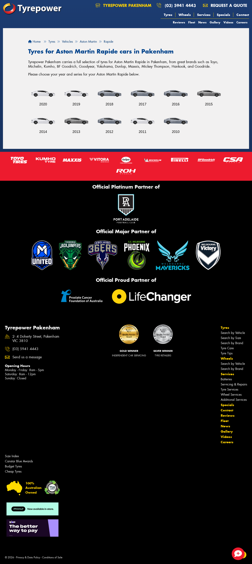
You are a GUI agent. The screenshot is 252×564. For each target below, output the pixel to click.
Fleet (191, 22)
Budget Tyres (13, 466)
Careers (241, 22)
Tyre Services (229, 389)
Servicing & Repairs (234, 384)
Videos (228, 22)
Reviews (179, 22)
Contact (242, 15)
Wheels (185, 15)
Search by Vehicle (233, 333)
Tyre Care (227, 348)
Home (34, 42)
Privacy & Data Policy (28, 557)
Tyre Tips (227, 353)
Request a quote (225, 5)
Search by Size (231, 338)
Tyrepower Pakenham (123, 5)
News (202, 22)
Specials (223, 15)
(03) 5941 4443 (180, 5)
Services (203, 15)
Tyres (168, 15)
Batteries (226, 379)
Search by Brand (232, 343)
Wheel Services (231, 395)
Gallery (215, 22)
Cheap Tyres (13, 471)
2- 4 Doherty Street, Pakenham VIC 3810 (35, 338)
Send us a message (27, 357)
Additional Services (234, 400)
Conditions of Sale (52, 557)
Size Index (12, 456)
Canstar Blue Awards (19, 461)
